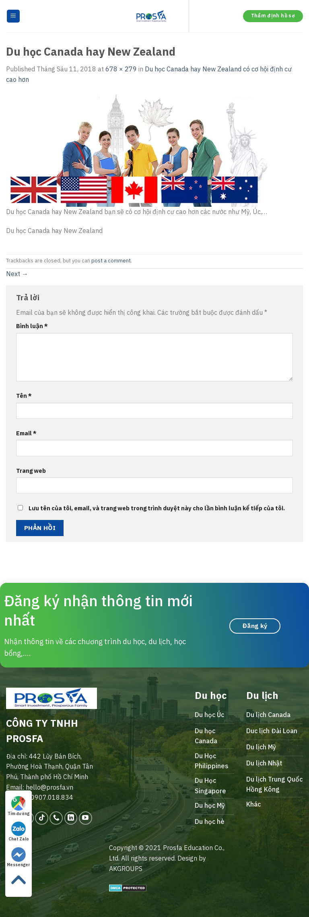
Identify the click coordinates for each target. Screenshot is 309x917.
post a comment (111, 260)
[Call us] (56, 818)
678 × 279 (121, 69)
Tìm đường (18, 806)
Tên (24, 395)
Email (26, 433)
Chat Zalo (18, 831)
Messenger (18, 857)
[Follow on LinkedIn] (71, 818)
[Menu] (13, 16)
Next (17, 274)
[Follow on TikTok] (41, 818)
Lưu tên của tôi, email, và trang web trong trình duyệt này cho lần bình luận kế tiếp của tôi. (157, 508)
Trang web (31, 470)
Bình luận (32, 326)
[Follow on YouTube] (85, 818)
